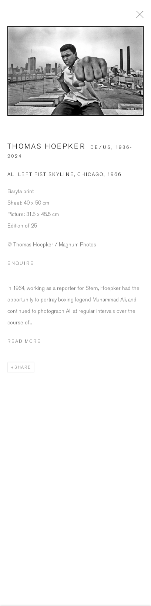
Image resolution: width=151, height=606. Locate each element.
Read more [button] (24, 345)
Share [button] (22, 372)
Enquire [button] (20, 267)
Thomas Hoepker (46, 151)
